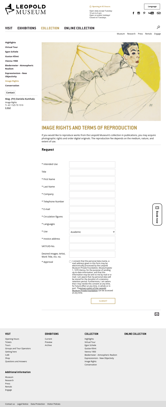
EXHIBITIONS (26, 28)
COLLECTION (50, 28)
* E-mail (46, 209)
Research (131, 34)
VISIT (8, 28)
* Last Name (48, 186)
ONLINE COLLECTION (79, 28)
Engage (157, 34)
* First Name (48, 179)
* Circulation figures (52, 216)
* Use (44, 231)
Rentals (148, 34)
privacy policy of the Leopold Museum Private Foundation (89, 289)
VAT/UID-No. (48, 246)
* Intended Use (50, 164)
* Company (48, 194)
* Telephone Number (53, 201)
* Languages (48, 224)
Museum (121, 34)
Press (140, 34)
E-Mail (8, 108)
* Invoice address (51, 238)
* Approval (47, 261)
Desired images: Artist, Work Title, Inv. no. (53, 255)
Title (44, 171)
